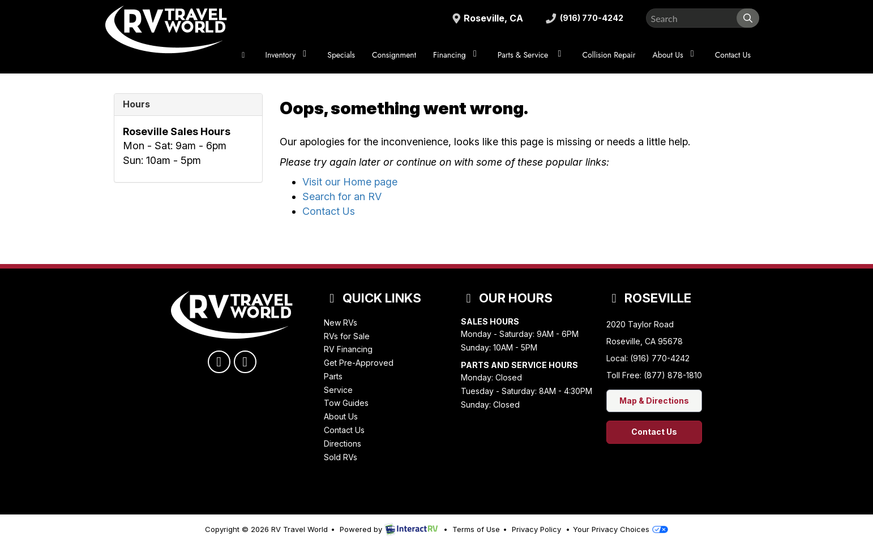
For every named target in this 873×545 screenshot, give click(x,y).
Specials (341, 54)
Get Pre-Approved (358, 362)
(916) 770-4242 (581, 18)
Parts (333, 376)
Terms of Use (476, 529)
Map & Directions (654, 400)
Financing (457, 54)
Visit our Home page (349, 182)
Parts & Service (532, 54)
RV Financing (348, 349)
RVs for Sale (347, 336)
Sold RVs (340, 457)
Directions (342, 443)
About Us (674, 54)
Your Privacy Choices (620, 529)
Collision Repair (608, 54)
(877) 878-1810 (673, 375)
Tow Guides (346, 403)
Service (338, 390)
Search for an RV (342, 196)
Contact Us (733, 54)
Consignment (394, 54)
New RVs (340, 322)
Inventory (288, 54)
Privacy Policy (536, 529)
